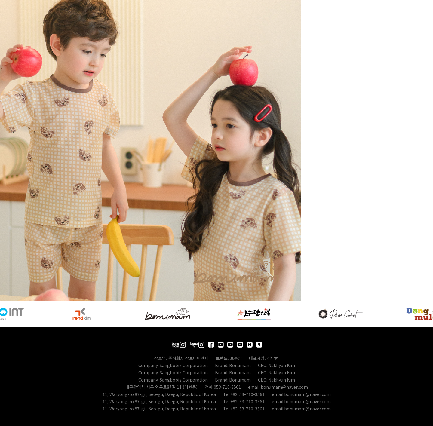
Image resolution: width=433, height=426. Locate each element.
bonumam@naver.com (284, 387)
